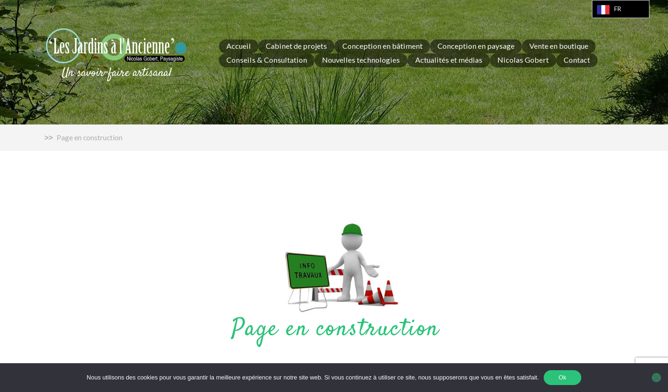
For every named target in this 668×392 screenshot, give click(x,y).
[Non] (656, 377)
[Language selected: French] (620, 9)
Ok (562, 377)
